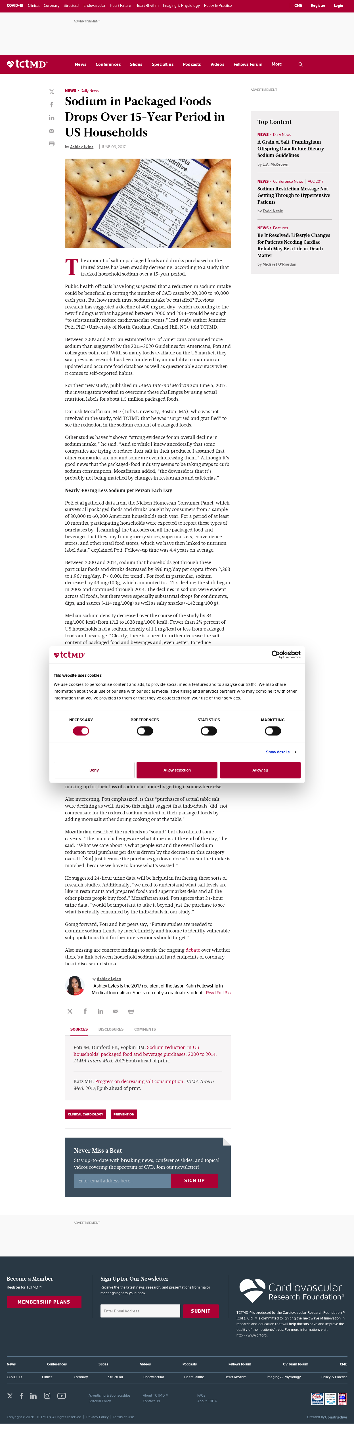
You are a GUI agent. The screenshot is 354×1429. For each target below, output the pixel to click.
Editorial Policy (100, 1406)
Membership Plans (44, 1307)
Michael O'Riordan (279, 264)
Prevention (124, 1120)
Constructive (336, 1422)
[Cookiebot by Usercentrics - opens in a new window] (276, 654)
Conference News (288, 181)
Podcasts (192, 64)
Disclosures (111, 1034)
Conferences (108, 64)
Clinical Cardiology (85, 1120)
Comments (145, 1034)
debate (193, 950)
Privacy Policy (97, 1422)
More (277, 64)
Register (318, 5)
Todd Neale (273, 211)
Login (338, 5)
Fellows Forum (248, 64)
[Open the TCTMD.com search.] (301, 64)
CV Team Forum (295, 1369)
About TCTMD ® (155, 1401)
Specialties (163, 64)
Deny (94, 770)
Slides (136, 64)
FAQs (201, 1401)
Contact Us (151, 1406)
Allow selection (177, 770)
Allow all (260, 770)
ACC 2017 (316, 181)
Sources (79, 1034)
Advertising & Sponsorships (110, 1401)
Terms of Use (123, 1422)
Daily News (90, 90)
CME (298, 5)
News (81, 64)
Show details (278, 751)
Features (280, 228)
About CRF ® (207, 1406)
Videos (217, 64)
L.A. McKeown (275, 164)
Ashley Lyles (81, 146)
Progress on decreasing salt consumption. (140, 1087)
